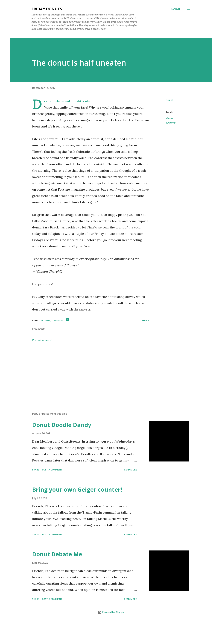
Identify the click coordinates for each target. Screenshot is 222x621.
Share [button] (169, 100)
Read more (130, 469)
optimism (170, 122)
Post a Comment (42, 340)
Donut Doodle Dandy (61, 425)
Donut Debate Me (57, 554)
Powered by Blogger (111, 612)
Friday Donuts (47, 8)
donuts (169, 118)
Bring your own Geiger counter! (77, 489)
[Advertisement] (85, 373)
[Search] (175, 9)
